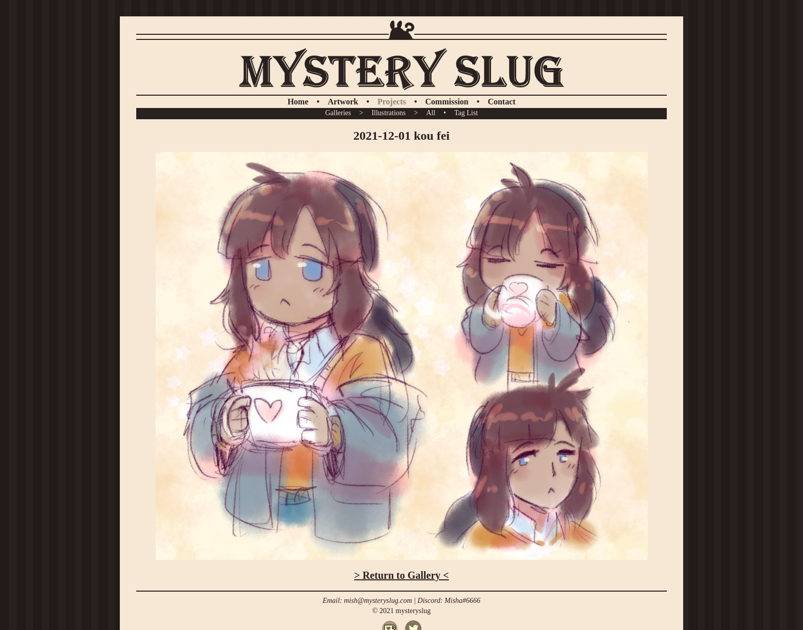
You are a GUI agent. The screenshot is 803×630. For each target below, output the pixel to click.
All (430, 113)
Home (297, 101)
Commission (446, 101)
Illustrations (388, 113)
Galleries (338, 113)
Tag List (466, 113)
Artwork (343, 101)
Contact (501, 101)
